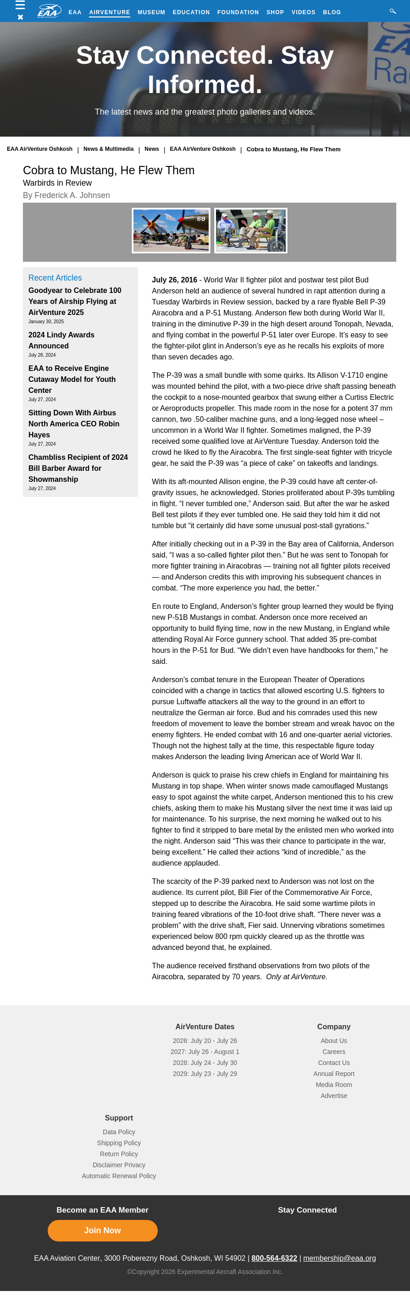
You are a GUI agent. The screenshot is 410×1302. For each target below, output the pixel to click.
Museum (152, 12)
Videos (304, 12)
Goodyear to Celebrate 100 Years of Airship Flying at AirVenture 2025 (75, 301)
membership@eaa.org (339, 1258)
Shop (275, 12)
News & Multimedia (108, 149)
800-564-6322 (275, 1258)
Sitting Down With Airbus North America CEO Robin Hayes (74, 424)
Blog (332, 12)
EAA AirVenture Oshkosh (39, 149)
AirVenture (109, 12)
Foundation (238, 12)
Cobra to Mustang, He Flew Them (294, 149)
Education (191, 12)
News (151, 149)
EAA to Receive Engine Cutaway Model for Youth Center (72, 379)
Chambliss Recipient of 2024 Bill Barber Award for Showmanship (78, 468)
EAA (75, 12)
